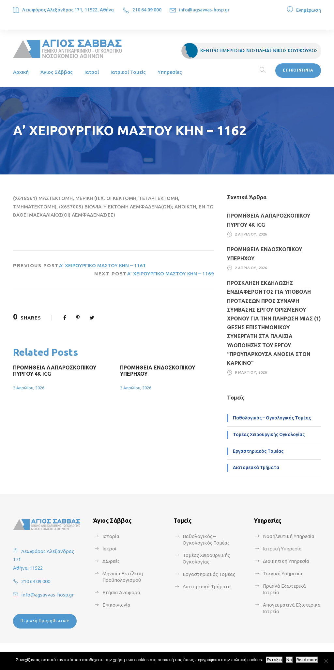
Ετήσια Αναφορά (121, 592)
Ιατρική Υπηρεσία (282, 548)
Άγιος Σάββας (56, 72)
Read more (306, 659)
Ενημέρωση (308, 10)
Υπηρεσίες (170, 72)
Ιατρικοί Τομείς (128, 72)
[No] (326, 661)
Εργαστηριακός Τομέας (258, 451)
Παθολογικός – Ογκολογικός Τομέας (272, 417)
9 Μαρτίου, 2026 (251, 372)
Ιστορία (110, 536)
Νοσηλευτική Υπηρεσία (288, 536)
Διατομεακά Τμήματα (256, 467)
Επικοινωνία (116, 605)
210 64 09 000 (146, 9)
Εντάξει (274, 659)
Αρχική (21, 72)
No (289, 659)
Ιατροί (91, 72)
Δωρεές (111, 561)
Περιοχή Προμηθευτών (45, 620)
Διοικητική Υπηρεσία (286, 561)
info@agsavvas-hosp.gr (204, 9)
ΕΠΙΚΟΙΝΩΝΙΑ (298, 70)
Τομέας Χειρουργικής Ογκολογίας (269, 434)
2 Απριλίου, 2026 (28, 387)
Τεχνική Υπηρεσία (282, 573)
